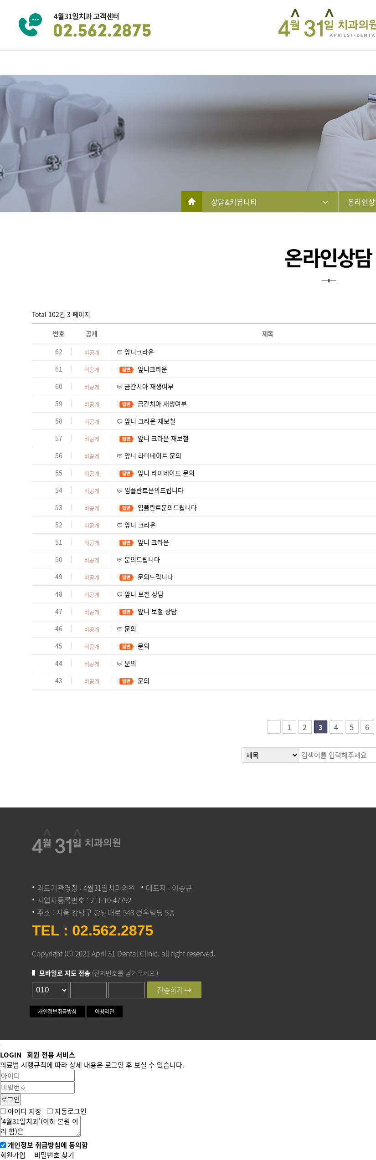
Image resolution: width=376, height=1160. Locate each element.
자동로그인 (71, 1111)
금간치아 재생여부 (149, 386)
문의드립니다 (142, 559)
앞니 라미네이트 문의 (152, 455)
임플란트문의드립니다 (154, 490)
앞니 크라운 (140, 524)
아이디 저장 (24, 1111)
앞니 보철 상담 (144, 593)
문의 (130, 628)
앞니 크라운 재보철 (149, 420)
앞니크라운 (139, 351)
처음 (274, 727)
